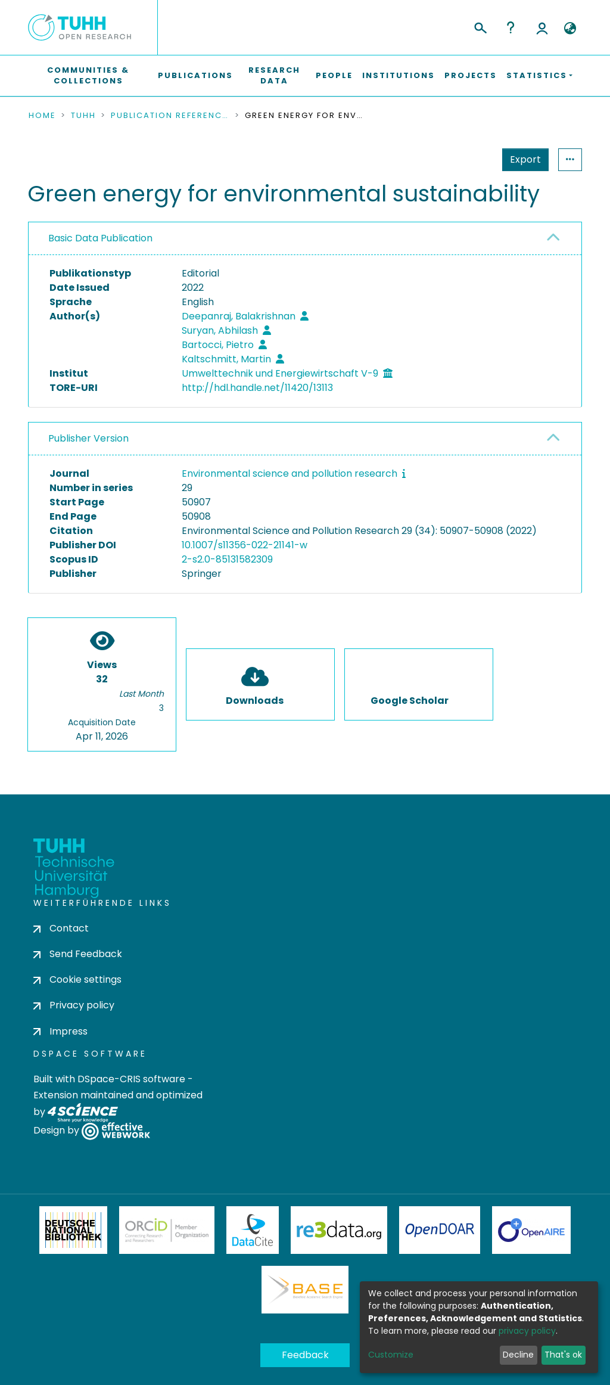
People (334, 75)
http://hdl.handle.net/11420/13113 (257, 388)
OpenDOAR (439, 1230)
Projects (470, 75)
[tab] (305, 238)
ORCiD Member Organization (166, 1230)
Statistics (521, 159)
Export (467, 159)
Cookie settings (77, 979)
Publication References (170, 115)
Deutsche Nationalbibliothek (73, 1230)
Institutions (398, 75)
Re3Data (339, 1230)
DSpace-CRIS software (131, 1079)
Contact (61, 928)
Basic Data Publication (100, 238)
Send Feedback (77, 954)
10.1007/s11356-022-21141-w (244, 545)
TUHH (83, 115)
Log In (542, 27)
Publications (195, 75)
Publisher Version (88, 438)
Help (510, 27)
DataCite (252, 1230)
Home (42, 115)
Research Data (274, 75)
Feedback (305, 1355)
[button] (569, 28)
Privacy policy (73, 1005)
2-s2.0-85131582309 (227, 559)
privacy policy (527, 1331)
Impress (60, 1031)
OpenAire (531, 1230)
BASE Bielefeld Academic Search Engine (305, 1290)
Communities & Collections (88, 75)
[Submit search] (479, 26)
